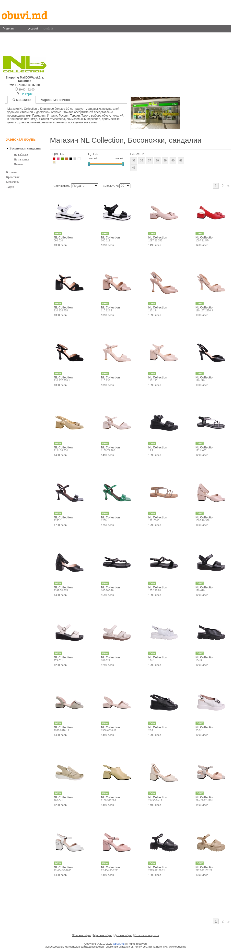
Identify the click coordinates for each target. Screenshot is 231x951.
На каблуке (21, 154)
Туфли (10, 186)
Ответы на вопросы (146, 935)
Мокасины (12, 182)
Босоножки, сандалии (25, 148)
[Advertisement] (25, 272)
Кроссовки (13, 177)
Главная (8, 28)
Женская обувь (21, 139)
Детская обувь (123, 935)
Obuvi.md (119, 943)
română (48, 28)
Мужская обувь (102, 935)
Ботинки (11, 172)
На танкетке (21, 159)
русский (32, 28)
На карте (27, 94)
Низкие (18, 164)
